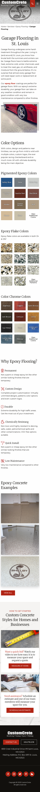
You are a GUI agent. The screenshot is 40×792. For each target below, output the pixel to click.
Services (11, 27)
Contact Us (11, 742)
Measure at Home (20, 666)
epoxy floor (10, 83)
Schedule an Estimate (20, 710)
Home (3, 27)
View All (8, 593)
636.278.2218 (29, 742)
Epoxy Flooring (22, 27)
